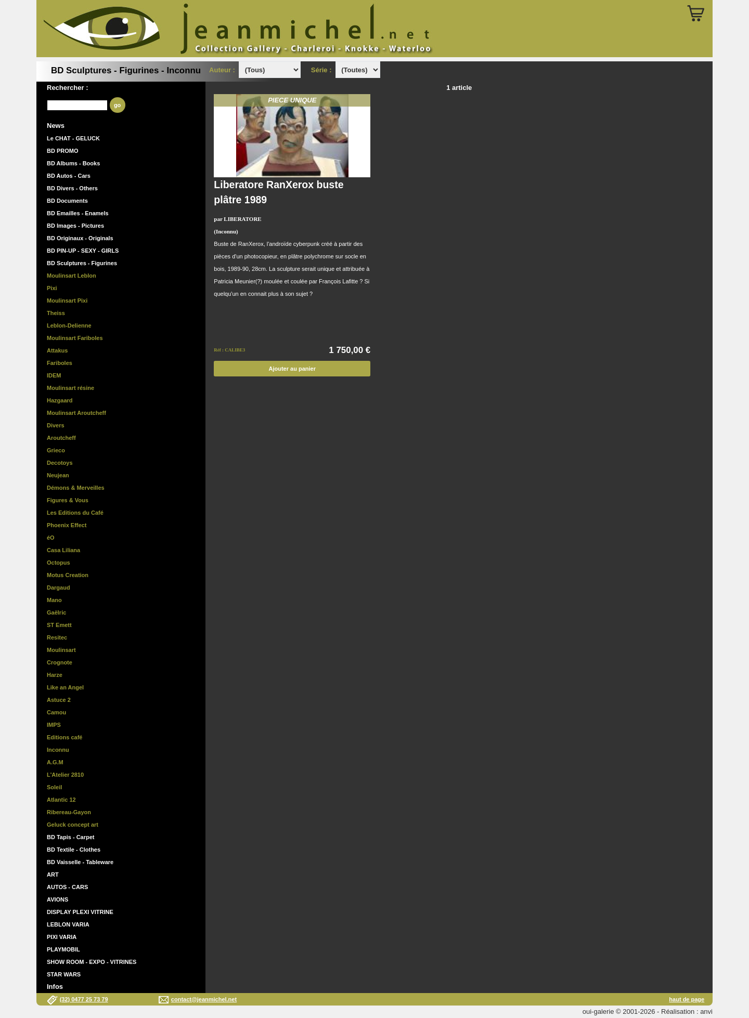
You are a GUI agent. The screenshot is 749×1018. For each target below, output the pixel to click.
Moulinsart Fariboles (75, 338)
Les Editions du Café (75, 513)
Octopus (58, 562)
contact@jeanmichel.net (204, 999)
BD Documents (67, 201)
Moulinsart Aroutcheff (76, 413)
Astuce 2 (59, 700)
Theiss (56, 313)
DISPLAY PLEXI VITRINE (80, 912)
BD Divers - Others (72, 188)
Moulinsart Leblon (71, 275)
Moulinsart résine (70, 388)
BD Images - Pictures (75, 226)
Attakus (57, 350)
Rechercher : (67, 88)
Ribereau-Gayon (69, 812)
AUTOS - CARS (67, 887)
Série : (323, 70)
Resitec (57, 637)
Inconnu (58, 750)
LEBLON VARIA (68, 924)
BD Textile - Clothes (73, 849)
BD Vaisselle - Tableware (80, 862)
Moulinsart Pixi (67, 300)
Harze (54, 675)
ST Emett (59, 625)
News (55, 125)
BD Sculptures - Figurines (82, 263)
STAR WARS (64, 974)
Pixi (52, 288)
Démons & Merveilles (76, 488)
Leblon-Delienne (69, 325)
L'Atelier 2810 (65, 775)
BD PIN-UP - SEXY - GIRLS (83, 250)
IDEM (54, 375)
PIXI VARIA (61, 937)
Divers (55, 425)
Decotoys (60, 463)
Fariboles (59, 363)
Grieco (56, 450)
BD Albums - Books (73, 163)
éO (51, 537)
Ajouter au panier (292, 369)
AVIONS (57, 899)
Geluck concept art (72, 824)
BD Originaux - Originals (80, 238)
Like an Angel (65, 687)
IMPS (54, 725)
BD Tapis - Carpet (70, 837)
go (117, 105)
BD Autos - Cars (69, 176)
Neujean (58, 475)
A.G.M (55, 762)
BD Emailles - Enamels (78, 213)
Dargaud (58, 587)
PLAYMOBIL (63, 949)
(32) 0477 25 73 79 (84, 999)
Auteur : (223, 70)
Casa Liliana (63, 550)
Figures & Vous (67, 500)
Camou (56, 712)
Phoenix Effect (66, 525)
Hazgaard (60, 400)
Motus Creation (67, 575)
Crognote (59, 662)
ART (53, 874)
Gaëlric (56, 612)
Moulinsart (61, 650)
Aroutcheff (61, 438)
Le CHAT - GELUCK (73, 138)
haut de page (686, 999)
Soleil (54, 787)
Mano (54, 600)
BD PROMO (63, 151)
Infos (55, 986)
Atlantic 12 (61, 800)
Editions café (64, 737)
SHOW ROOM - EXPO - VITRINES (91, 962)
